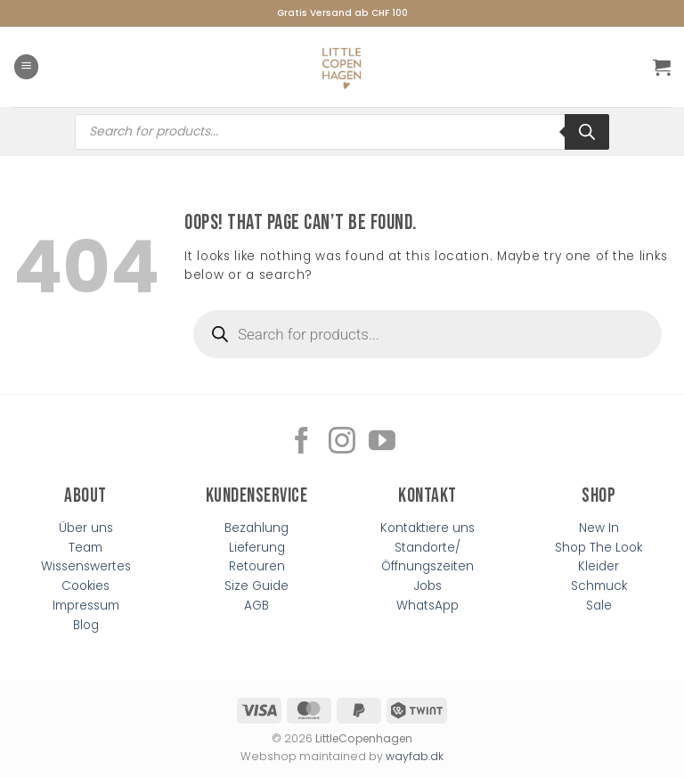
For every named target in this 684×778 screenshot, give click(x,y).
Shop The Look (598, 547)
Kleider (598, 566)
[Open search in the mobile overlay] (342, 132)
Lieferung (257, 547)
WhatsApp (427, 605)
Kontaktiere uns (427, 528)
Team (85, 547)
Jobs (428, 585)
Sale (599, 605)
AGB (256, 605)
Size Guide (256, 585)
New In (599, 528)
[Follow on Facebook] (302, 442)
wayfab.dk (415, 756)
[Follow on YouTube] (382, 442)
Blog (86, 625)
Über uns (86, 528)
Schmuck (599, 585)
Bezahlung (256, 528)
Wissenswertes (86, 566)
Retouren (257, 566)
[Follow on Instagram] (342, 442)
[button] (26, 66)
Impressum (86, 605)
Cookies (85, 585)
